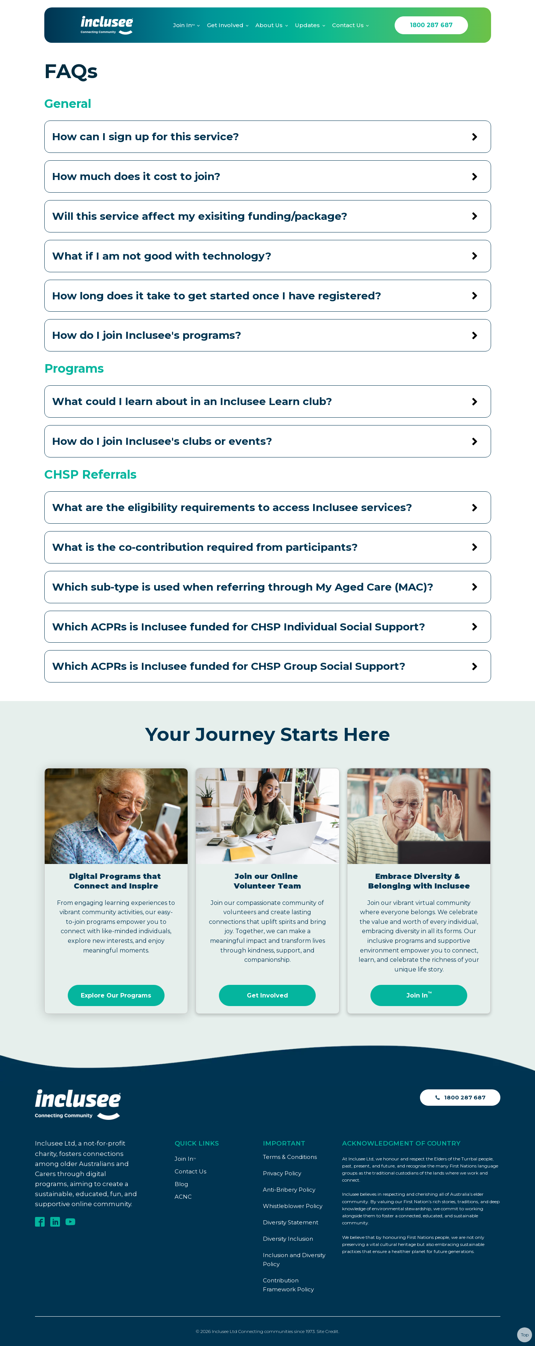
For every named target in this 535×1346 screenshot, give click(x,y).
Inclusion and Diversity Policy (294, 1260)
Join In (184, 25)
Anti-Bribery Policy (289, 1189)
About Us (269, 25)
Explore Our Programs (116, 995)
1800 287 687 (431, 25)
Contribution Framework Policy (288, 1285)
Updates (307, 25)
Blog (181, 1184)
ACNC (183, 1196)
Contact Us (348, 25)
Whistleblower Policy (292, 1206)
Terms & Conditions (290, 1156)
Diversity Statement (290, 1222)
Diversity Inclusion (288, 1238)
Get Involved (225, 25)
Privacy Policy (282, 1173)
